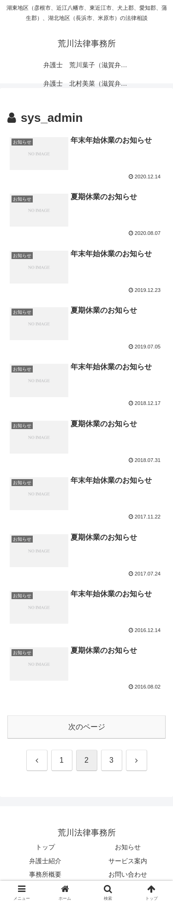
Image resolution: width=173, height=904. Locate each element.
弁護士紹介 (45, 861)
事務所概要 (45, 874)
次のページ (86, 727)
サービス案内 (127, 861)
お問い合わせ (127, 874)
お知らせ (128, 847)
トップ (45, 847)
